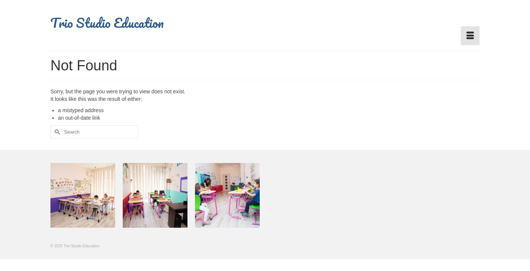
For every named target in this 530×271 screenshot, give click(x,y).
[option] (83, 197)
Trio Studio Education (107, 22)
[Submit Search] (56, 132)
